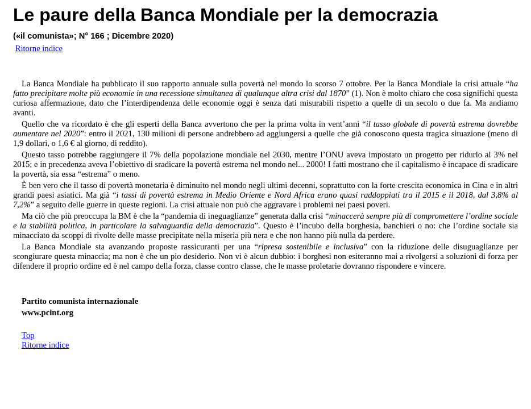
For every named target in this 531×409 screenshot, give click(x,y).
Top (28, 335)
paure (64, 15)
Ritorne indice (45, 344)
